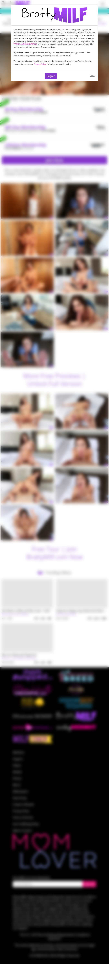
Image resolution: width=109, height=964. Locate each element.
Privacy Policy (40, 64)
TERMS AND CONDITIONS (25, 44)
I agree (51, 76)
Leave (92, 75)
